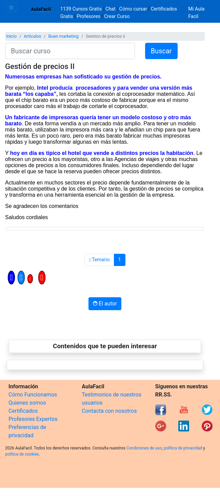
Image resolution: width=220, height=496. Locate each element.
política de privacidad (183, 448)
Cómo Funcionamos (32, 394)
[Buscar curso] (70, 51)
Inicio (11, 36)
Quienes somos (27, 403)
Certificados (23, 411)
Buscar (161, 51)
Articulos (32, 36)
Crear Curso (117, 16)
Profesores (88, 16)
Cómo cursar (133, 9)
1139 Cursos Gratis (81, 9)
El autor (105, 303)
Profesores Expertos (32, 419)
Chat (110, 9)
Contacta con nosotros (109, 411)
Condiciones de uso (144, 448)
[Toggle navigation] (11, 7)
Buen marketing (63, 36)
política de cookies (22, 454)
